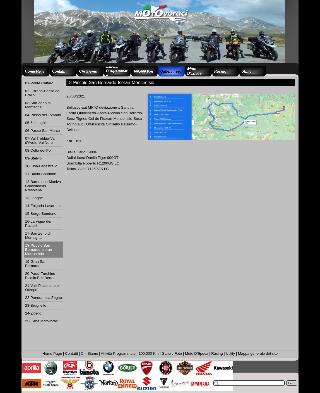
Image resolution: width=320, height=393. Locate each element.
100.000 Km (149, 353)
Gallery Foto (172, 353)
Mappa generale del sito (258, 353)
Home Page (52, 353)
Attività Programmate (118, 353)
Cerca (291, 383)
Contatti (71, 353)
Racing (217, 353)
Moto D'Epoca (196, 353)
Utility (230, 353)
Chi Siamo (89, 353)
